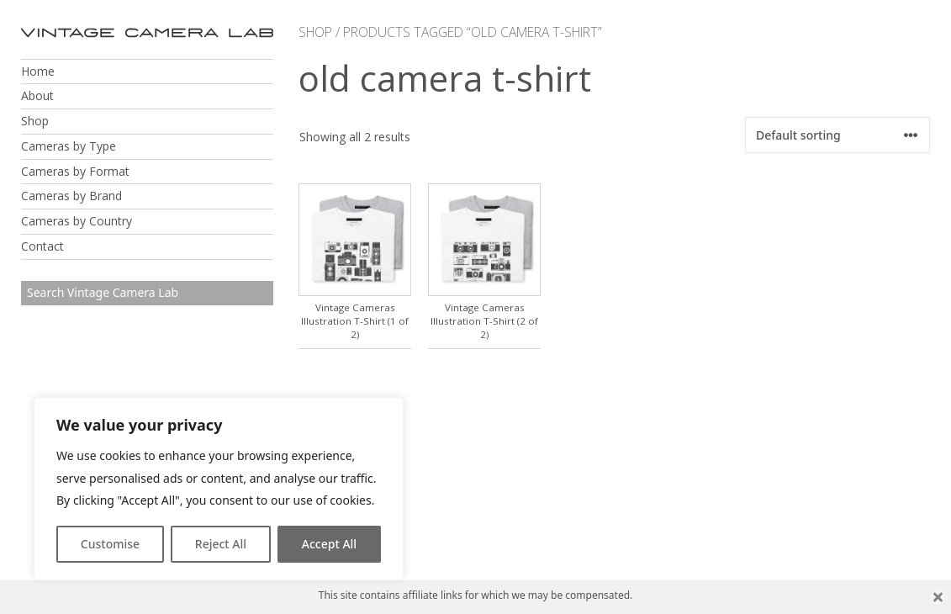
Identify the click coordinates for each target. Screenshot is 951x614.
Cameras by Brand (71, 196)
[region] (219, 488)
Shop (35, 121)
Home (38, 71)
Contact (42, 246)
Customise (110, 544)
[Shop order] (837, 135)
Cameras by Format (75, 171)
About (37, 95)
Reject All (220, 544)
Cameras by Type (68, 146)
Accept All (329, 544)
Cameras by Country (76, 221)
